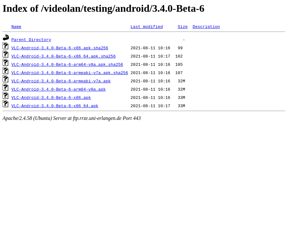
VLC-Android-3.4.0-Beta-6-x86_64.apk (54, 105)
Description (206, 26)
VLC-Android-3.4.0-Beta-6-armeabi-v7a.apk (61, 81)
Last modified (146, 26)
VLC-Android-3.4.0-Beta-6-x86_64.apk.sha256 (63, 56)
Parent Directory (31, 39)
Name (16, 26)
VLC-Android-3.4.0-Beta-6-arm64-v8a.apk (58, 89)
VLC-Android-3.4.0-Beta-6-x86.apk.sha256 (59, 48)
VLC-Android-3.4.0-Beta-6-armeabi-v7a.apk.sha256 (69, 72)
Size (182, 26)
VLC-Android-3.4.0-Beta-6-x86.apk (51, 97)
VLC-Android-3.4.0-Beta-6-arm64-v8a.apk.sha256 (67, 64)
